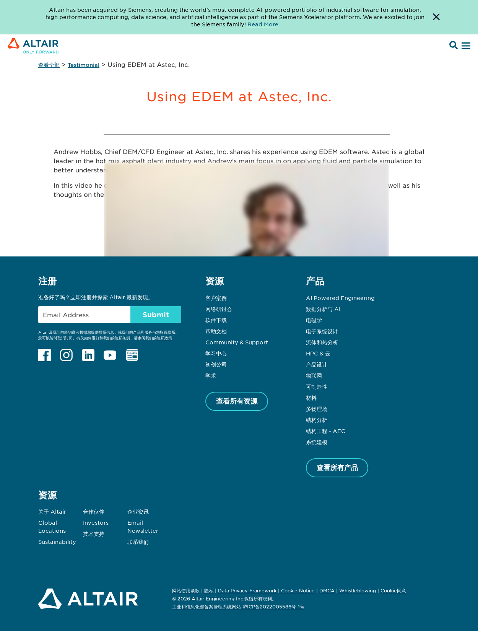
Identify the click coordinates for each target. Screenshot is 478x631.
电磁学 (314, 319)
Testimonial (83, 65)
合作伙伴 (93, 511)
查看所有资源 (236, 401)
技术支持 (93, 533)
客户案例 (216, 297)
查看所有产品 (337, 467)
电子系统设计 (322, 331)
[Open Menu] (465, 46)
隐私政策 (164, 337)
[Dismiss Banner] (436, 17)
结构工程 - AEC (325, 430)
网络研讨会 (218, 308)
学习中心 (216, 353)
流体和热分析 (322, 342)
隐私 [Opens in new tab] (208, 590)
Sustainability (57, 541)
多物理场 (316, 408)
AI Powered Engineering (340, 297)
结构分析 (316, 419)
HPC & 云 (318, 353)
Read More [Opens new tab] (262, 24)
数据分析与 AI (323, 308)
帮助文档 (216, 331)
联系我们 (138, 541)
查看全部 (49, 65)
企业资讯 (138, 511)
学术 (210, 375)
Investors (96, 522)
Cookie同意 (393, 591)
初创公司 (216, 364)
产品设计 (316, 364)
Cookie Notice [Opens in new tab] (298, 590)
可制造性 (316, 386)
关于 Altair (52, 511)
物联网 (314, 375)
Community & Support (236, 342)
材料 (311, 397)
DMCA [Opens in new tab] (327, 590)
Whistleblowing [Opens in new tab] (357, 590)
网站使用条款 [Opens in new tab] (186, 590)
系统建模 (316, 441)
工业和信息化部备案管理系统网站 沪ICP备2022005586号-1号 (238, 606)
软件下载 (216, 319)
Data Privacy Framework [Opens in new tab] (247, 590)
